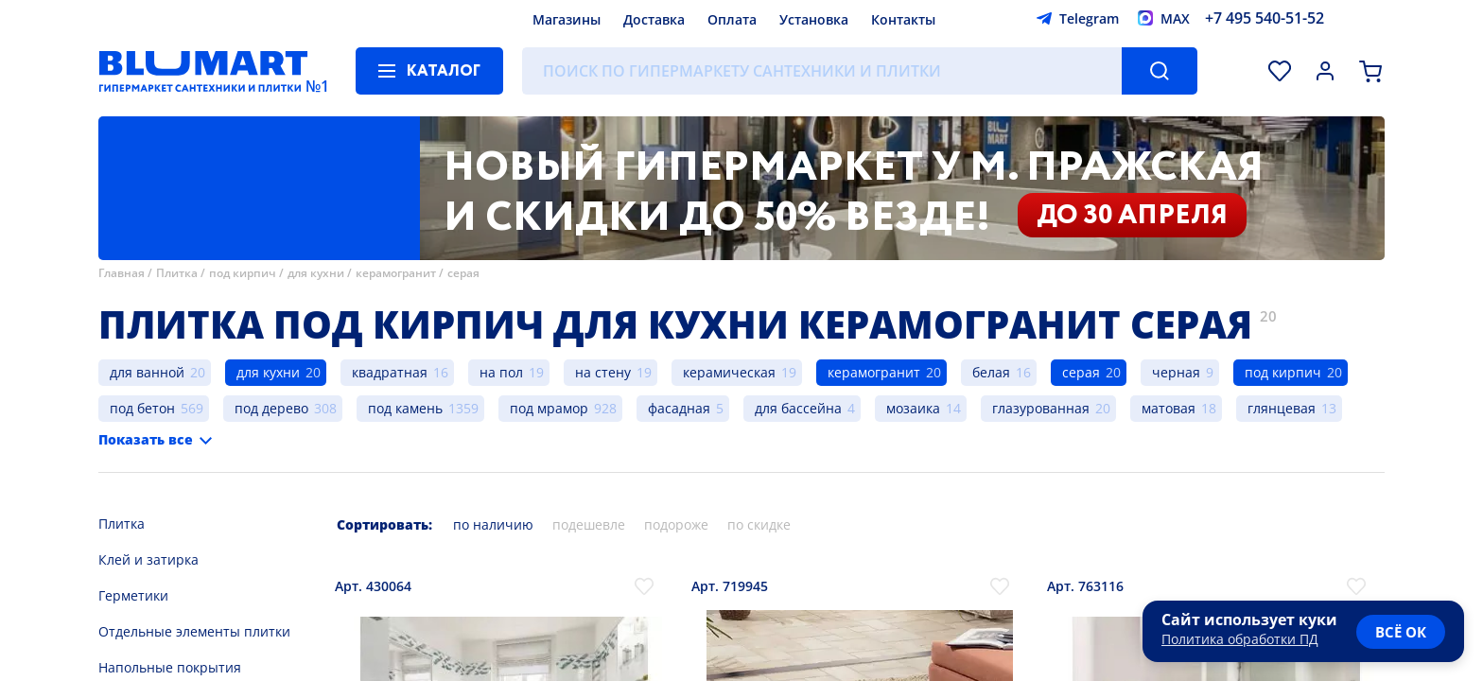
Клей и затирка (148, 559)
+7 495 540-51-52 (1264, 18)
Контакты (903, 19)
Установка (813, 19)
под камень (405, 408)
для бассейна (798, 408)
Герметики (133, 595)
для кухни (316, 273)
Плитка (177, 273)
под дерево (271, 408)
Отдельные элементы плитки (194, 631)
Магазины (566, 19)
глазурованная (1041, 408)
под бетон (142, 408)
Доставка (654, 19)
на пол (501, 372)
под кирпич (242, 273)
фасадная (679, 408)
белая (991, 372)
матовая (1168, 408)
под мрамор (549, 408)
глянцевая (1281, 408)
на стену (603, 372)
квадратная (389, 372)
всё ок (1400, 631)
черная (1176, 372)
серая (463, 273)
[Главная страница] (203, 71)
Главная (121, 273)
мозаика (913, 408)
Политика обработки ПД (1239, 639)
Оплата (732, 19)
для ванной (147, 372)
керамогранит (396, 273)
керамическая (729, 372)
